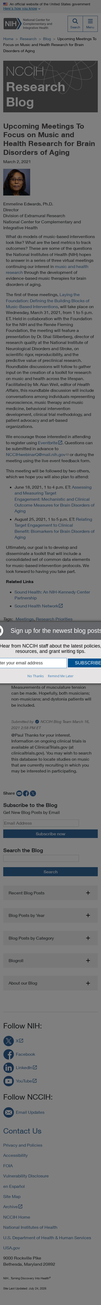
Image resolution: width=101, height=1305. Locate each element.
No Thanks (35, 676)
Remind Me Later (61, 676)
